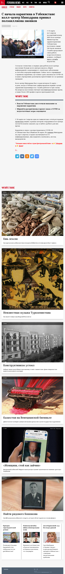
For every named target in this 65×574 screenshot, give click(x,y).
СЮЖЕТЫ (31, 7)
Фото (24, 7)
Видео (19, 7)
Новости (4, 7)
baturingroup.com (45, 572)
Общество (14, 26)
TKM (36, 3)
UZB (40, 3)
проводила (19, 122)
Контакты (6, 569)
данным (50, 132)
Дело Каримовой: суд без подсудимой (51, 527)
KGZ (27, 3)
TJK (32, 3)
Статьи (12, 7)
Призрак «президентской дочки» (9, 528)
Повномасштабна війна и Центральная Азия (31, 528)
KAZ (23, 3)
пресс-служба (52, 59)
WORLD (45, 3)
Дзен (21, 146)
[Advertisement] (32, 174)
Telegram (59, 143)
